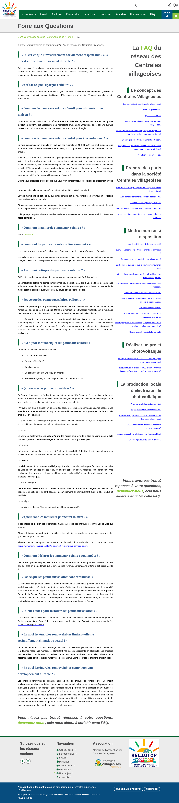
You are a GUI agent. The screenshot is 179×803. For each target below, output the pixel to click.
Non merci (152, 789)
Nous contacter (138, 14)
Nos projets (105, 14)
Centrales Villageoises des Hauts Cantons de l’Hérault (45, 37)
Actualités (121, 14)
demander (29, 234)
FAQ (152, 14)
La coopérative (28, 14)
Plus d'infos (25, 798)
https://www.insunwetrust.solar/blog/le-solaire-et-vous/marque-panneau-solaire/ (53, 546)
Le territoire (89, 14)
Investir (44, 14)
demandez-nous (31, 723)
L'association (72, 14)
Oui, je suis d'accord (128, 789)
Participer (57, 14)
